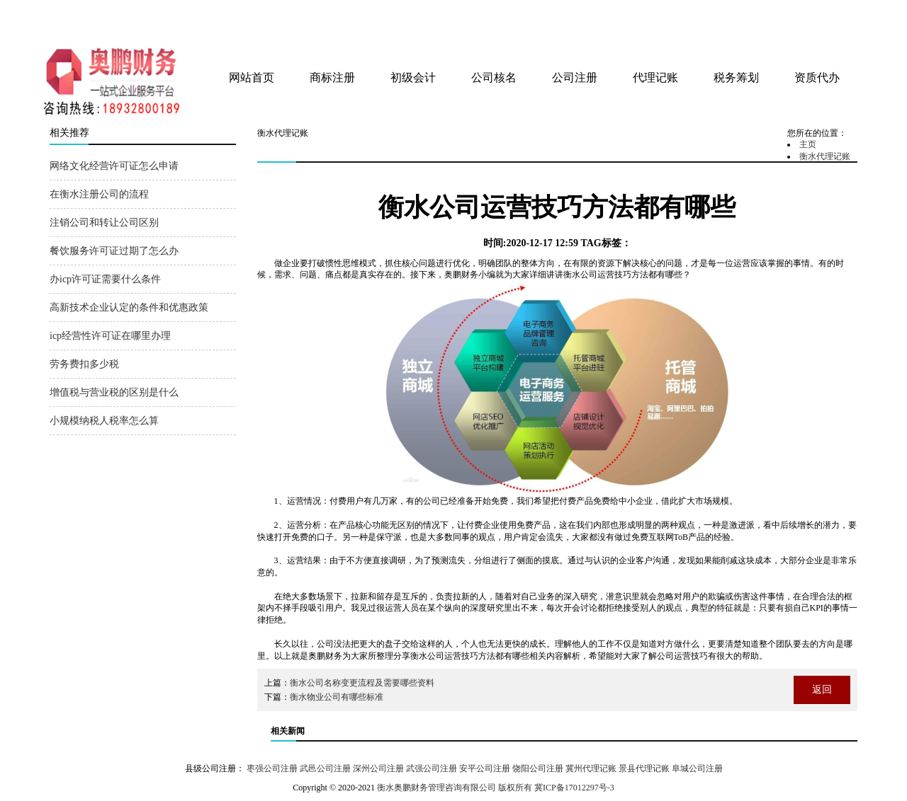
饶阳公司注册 (537, 768)
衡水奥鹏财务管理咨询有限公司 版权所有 (454, 788)
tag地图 (807, 16)
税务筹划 (736, 77)
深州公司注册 (378, 768)
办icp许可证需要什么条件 (105, 279)
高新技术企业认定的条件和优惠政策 (129, 307)
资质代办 (817, 77)
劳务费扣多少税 (84, 364)
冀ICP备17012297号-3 (574, 788)
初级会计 (413, 77)
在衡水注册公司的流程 (99, 194)
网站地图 (838, 16)
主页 (807, 144)
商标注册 (332, 77)
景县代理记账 (644, 768)
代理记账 (655, 77)
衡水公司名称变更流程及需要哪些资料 (362, 683)
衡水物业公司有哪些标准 (336, 697)
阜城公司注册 (697, 768)
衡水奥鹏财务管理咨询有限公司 (217, 20)
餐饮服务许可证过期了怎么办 (114, 251)
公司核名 (494, 77)
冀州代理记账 (590, 768)
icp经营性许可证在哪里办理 (110, 335)
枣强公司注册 (272, 768)
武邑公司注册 (325, 768)
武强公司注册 (431, 768)
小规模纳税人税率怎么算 (104, 420)
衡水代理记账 (824, 156)
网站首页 (251, 77)
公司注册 (574, 77)
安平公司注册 (484, 768)
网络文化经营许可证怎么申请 (114, 166)
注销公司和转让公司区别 (104, 222)
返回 (822, 689)
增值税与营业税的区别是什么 (114, 392)
